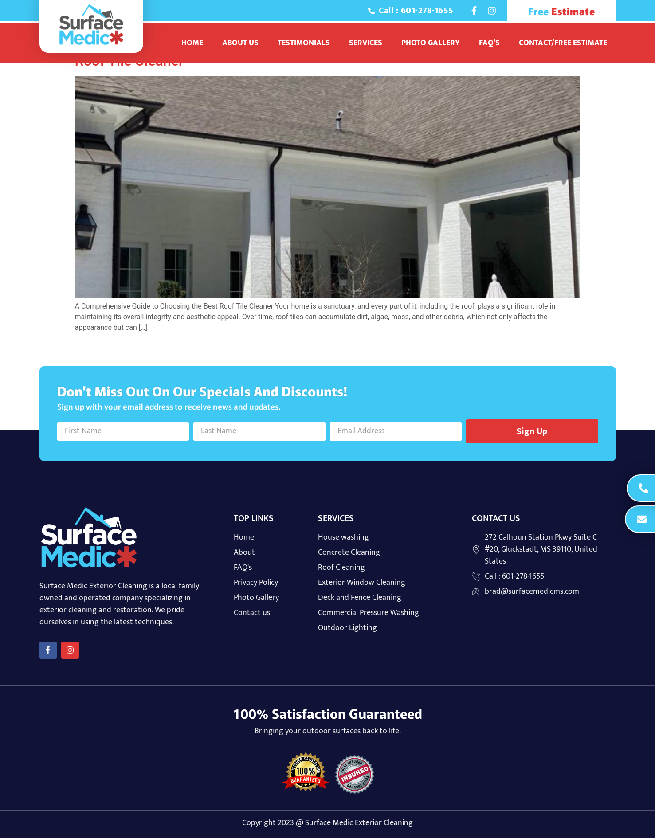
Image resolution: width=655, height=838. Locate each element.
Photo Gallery (430, 43)
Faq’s (489, 43)
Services (365, 43)
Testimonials (304, 43)
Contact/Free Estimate (563, 43)
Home (192, 43)
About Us (240, 43)
